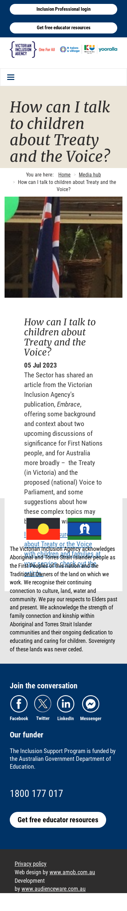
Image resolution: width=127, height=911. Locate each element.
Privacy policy (31, 863)
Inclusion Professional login (63, 9)
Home (64, 175)
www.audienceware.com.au (53, 888)
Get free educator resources (64, 28)
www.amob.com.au (72, 872)
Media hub (90, 175)
